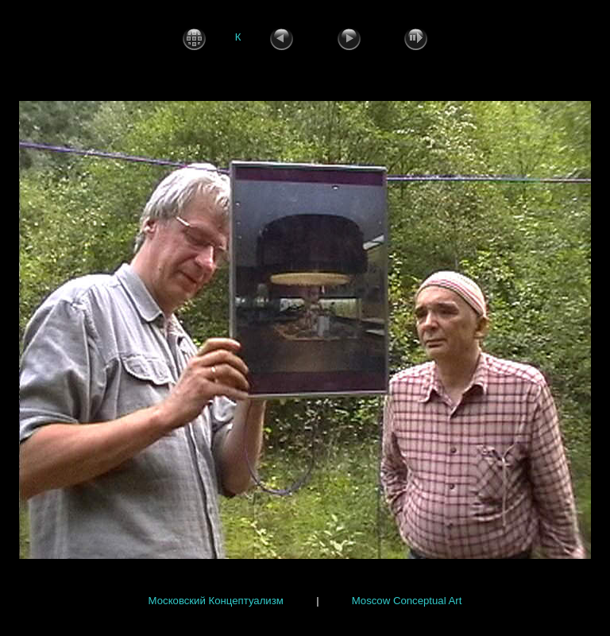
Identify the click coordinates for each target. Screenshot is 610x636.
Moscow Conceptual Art (407, 600)
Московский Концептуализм (216, 600)
